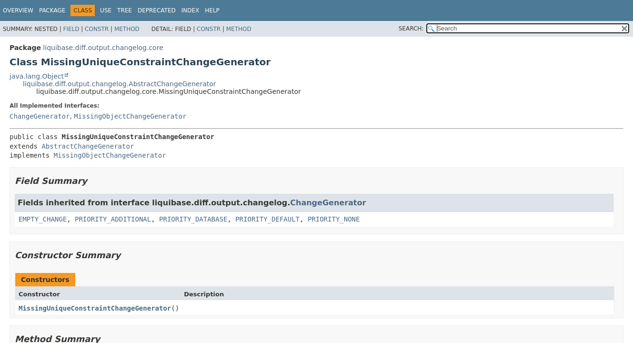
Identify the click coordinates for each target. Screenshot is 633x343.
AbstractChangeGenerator (87, 146)
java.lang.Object (37, 76)
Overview (18, 10)
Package (52, 10)
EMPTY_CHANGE (43, 219)
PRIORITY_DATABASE (193, 219)
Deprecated (157, 10)
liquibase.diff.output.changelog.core (103, 47)
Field (71, 29)
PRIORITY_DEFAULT (267, 219)
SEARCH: (411, 28)
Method (127, 29)
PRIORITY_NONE (334, 219)
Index (190, 10)
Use (105, 10)
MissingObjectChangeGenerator (130, 116)
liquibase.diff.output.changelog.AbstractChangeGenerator (119, 84)
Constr (97, 29)
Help (212, 10)
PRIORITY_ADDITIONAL (113, 219)
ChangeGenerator (40, 116)
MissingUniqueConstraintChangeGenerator (95, 308)
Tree (124, 10)
